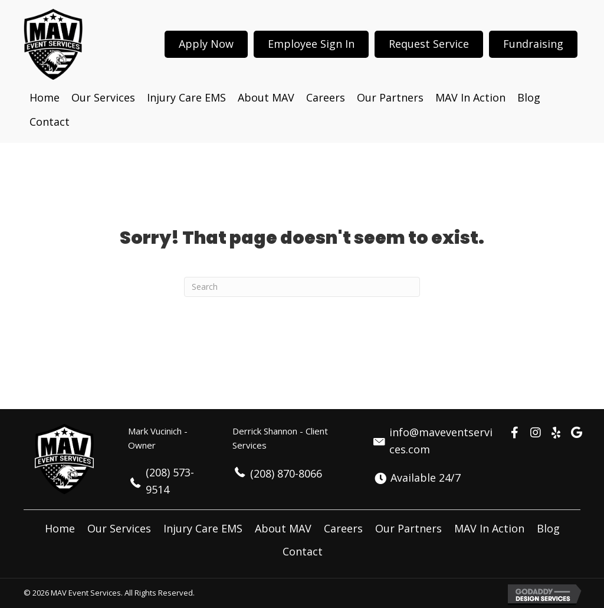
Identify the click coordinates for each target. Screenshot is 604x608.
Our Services (119, 528)
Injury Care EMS (202, 528)
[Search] (302, 287)
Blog (548, 528)
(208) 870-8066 (286, 473)
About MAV (283, 528)
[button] (515, 433)
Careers (343, 528)
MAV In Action (489, 528)
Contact (303, 551)
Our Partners (408, 528)
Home (60, 528)
